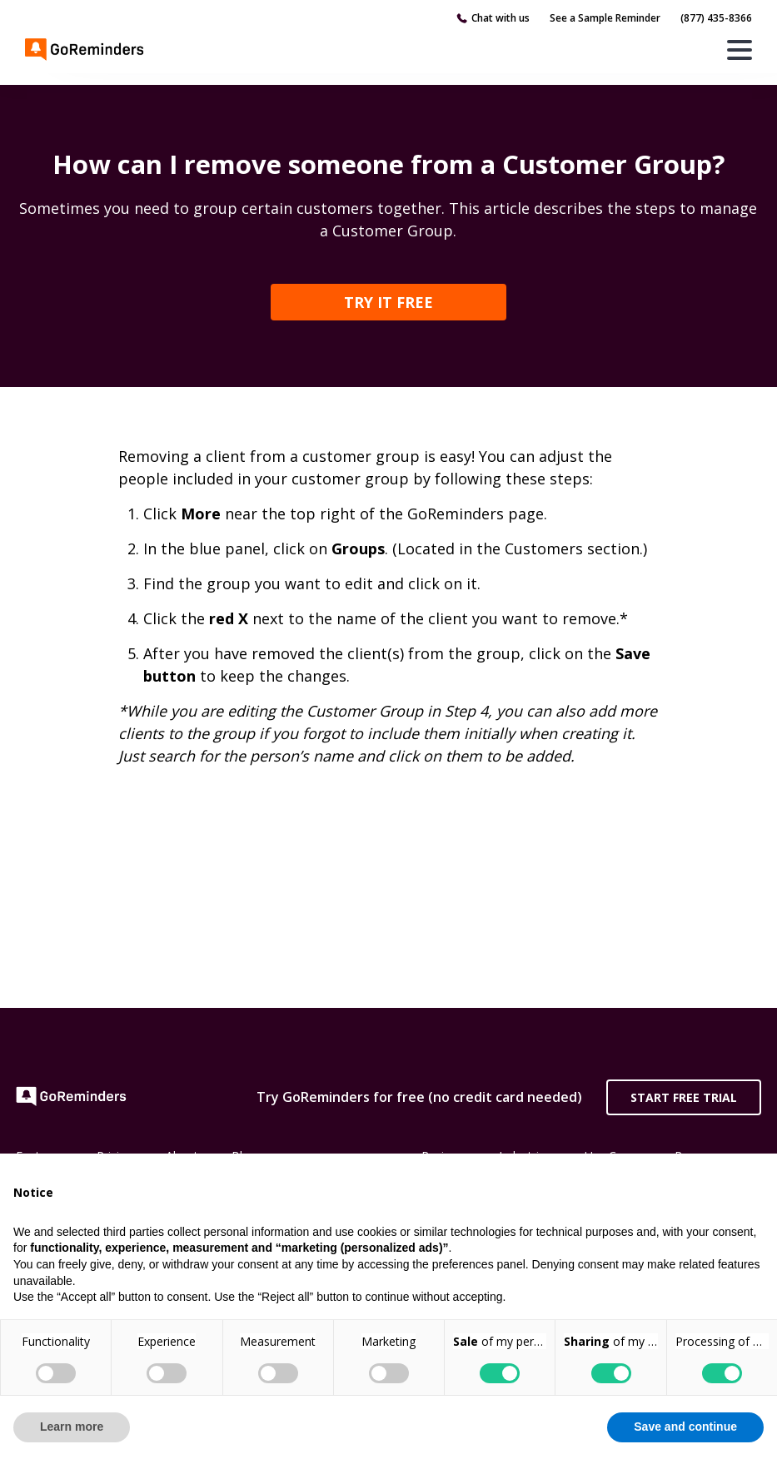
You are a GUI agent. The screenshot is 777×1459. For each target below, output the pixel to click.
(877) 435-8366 (716, 18)
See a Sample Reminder (605, 18)
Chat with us (500, 18)
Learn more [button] (71, 1426)
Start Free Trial (683, 1097)
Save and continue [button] (685, 1426)
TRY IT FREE (388, 302)
